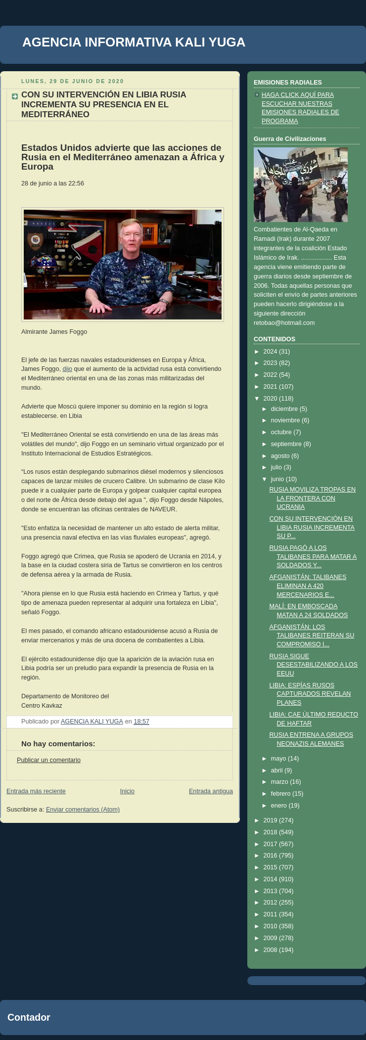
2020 (271, 398)
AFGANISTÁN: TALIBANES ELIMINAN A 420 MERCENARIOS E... (308, 586)
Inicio (127, 791)
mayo (279, 758)
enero (280, 805)
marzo (280, 781)
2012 (271, 902)
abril (277, 770)
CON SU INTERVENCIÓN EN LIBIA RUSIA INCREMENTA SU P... (312, 527)
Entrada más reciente (36, 791)
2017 (271, 844)
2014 (271, 879)
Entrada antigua (211, 791)
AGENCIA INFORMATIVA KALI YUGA (134, 42)
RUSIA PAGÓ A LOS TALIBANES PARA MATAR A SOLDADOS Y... (313, 556)
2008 (271, 950)
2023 (271, 363)
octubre (282, 432)
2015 (271, 867)
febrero (281, 793)
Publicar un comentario (49, 760)
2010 (271, 926)
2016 (271, 855)
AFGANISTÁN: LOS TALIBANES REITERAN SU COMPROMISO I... (312, 636)
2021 (271, 386)
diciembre (285, 409)
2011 (271, 914)
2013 (271, 891)
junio (278, 479)
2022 (271, 374)
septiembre (287, 444)
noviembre (286, 420)
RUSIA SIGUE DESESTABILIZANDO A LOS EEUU (314, 665)
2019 (271, 820)
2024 (271, 351)
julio (277, 467)
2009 (271, 938)
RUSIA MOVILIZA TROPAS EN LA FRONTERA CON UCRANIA (313, 498)
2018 (271, 832)
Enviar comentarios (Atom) (83, 809)
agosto (281, 455)
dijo (67, 368)
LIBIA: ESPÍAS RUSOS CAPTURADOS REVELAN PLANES (310, 694)
